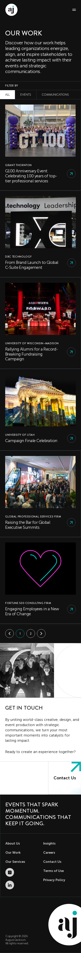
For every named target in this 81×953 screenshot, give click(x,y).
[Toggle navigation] (72, 10)
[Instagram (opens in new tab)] (9, 872)
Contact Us (52, 862)
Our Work (13, 853)
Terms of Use (53, 871)
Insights (49, 843)
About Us (12, 843)
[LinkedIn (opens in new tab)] (9, 885)
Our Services (15, 862)
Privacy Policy (54, 880)
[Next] (41, 633)
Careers (49, 853)
